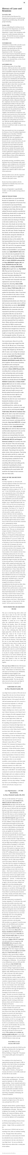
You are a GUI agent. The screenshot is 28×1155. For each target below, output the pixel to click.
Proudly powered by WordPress (9, 1153)
